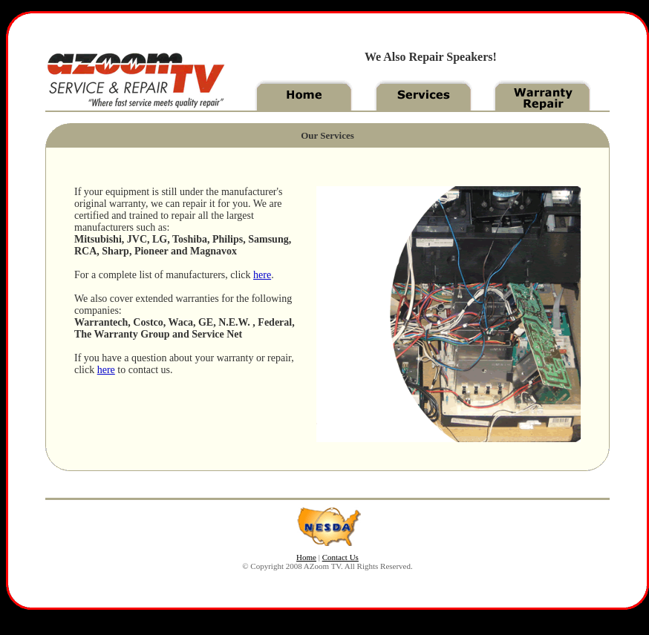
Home (306, 557)
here (262, 274)
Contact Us (340, 557)
